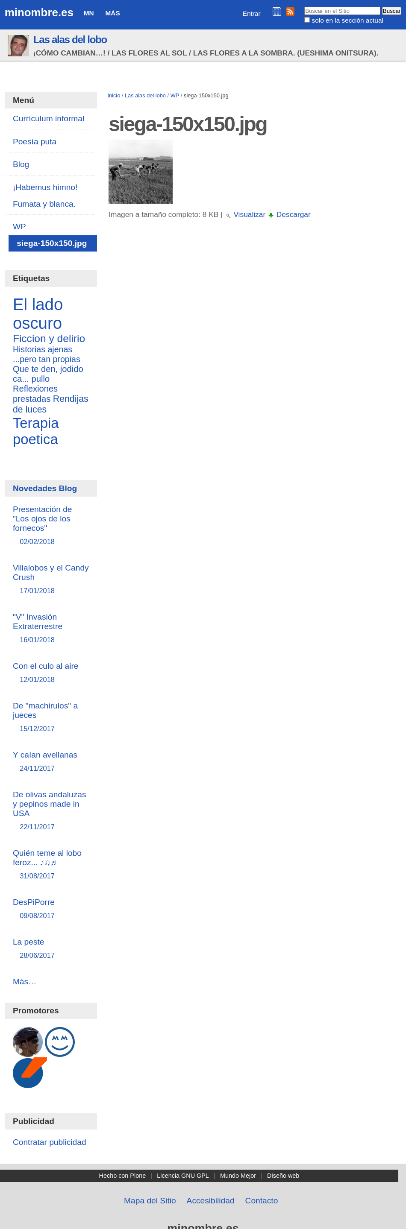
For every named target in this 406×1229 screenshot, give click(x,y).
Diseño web (283, 1175)
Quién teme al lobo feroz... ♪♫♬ (51, 865)
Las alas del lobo (70, 39)
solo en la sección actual (347, 20)
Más (113, 13)
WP (175, 95)
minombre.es (39, 12)
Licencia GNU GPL (183, 1175)
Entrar (252, 13)
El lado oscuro (38, 313)
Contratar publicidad (49, 1142)
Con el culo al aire (51, 673)
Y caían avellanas (51, 762)
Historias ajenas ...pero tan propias (46, 354)
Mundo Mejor (238, 1175)
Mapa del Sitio (150, 1200)
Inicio (113, 95)
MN (89, 13)
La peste (51, 949)
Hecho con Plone (122, 1175)
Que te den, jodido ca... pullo (48, 373)
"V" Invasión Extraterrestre (51, 628)
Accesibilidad (211, 1200)
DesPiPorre (51, 909)
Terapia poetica (36, 431)
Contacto (261, 1200)
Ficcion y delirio (49, 338)
